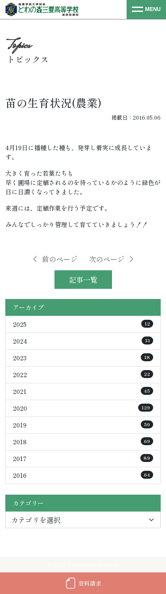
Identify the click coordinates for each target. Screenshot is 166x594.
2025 (83, 324)
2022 (83, 374)
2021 (83, 391)
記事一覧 (83, 279)
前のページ (54, 258)
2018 (83, 441)
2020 (83, 408)
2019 (83, 424)
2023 (83, 357)
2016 (83, 475)
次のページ (112, 258)
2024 (83, 341)
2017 (83, 458)
